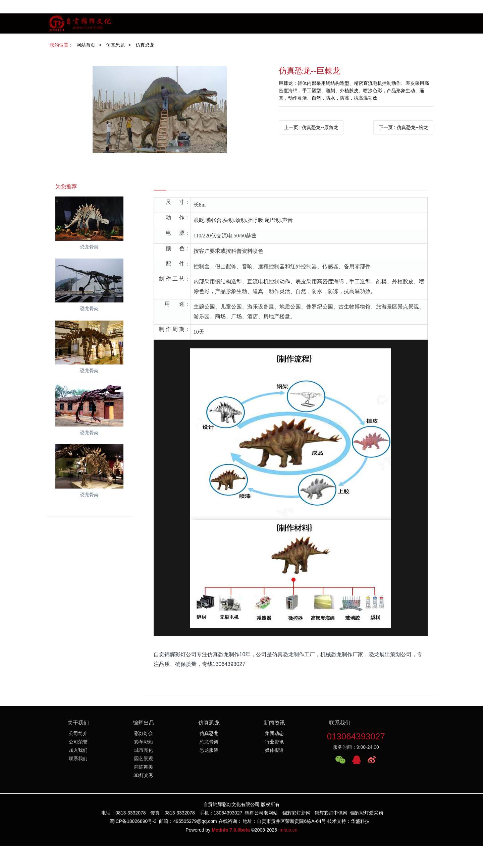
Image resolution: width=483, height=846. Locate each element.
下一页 (403, 127)
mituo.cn (289, 830)
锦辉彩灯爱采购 (366, 813)
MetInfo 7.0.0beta (231, 830)
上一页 (311, 127)
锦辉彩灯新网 (296, 813)
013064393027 (356, 737)
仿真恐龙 (115, 45)
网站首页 (85, 45)
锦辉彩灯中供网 (331, 813)
